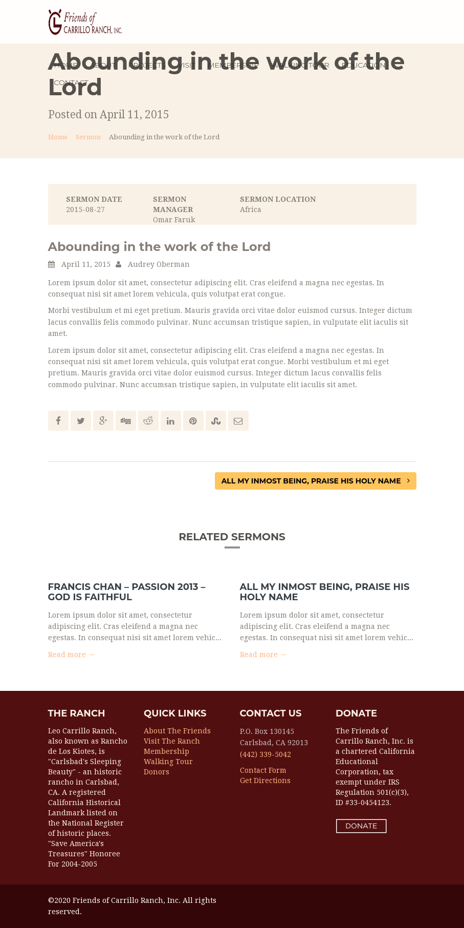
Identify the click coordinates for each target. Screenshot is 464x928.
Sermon (88, 137)
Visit (186, 65)
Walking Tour (168, 761)
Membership (166, 751)
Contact (71, 82)
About (103, 65)
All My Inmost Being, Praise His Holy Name (316, 481)
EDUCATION (364, 65)
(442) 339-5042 (265, 754)
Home (66, 65)
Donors (156, 772)
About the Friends (177, 731)
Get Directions (265, 780)
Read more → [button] (71, 654)
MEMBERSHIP (233, 65)
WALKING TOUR (300, 65)
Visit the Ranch (172, 741)
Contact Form (263, 770)
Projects (147, 65)
